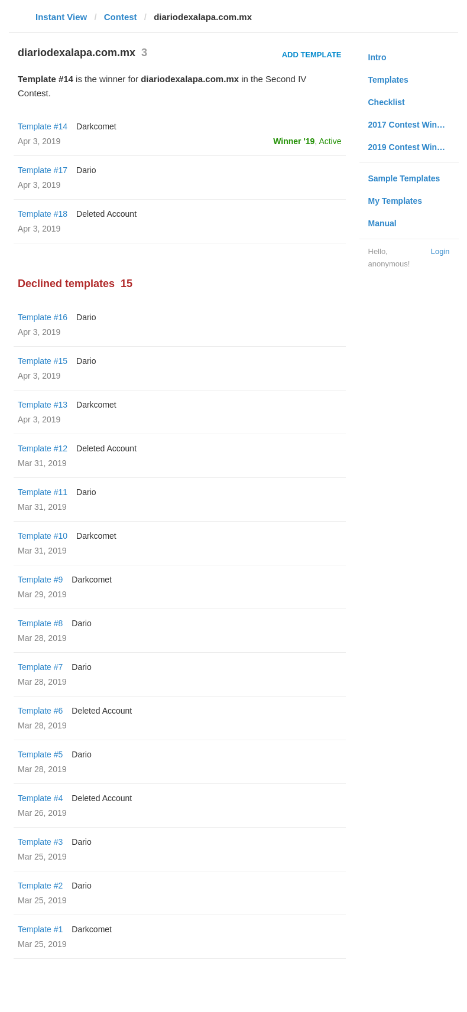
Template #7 (40, 667)
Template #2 (40, 885)
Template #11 (42, 492)
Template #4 (40, 798)
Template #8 (40, 623)
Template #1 (40, 929)
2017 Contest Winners (411, 124)
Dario (86, 170)
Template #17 (42, 170)
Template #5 (40, 754)
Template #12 (42, 448)
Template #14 (42, 126)
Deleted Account (106, 214)
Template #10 (42, 536)
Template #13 (42, 404)
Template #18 (42, 214)
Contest (120, 17)
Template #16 (42, 317)
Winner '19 (293, 141)
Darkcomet (96, 126)
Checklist (386, 102)
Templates (388, 79)
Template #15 (42, 361)
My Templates (395, 201)
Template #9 (40, 579)
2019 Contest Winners (411, 147)
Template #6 (40, 710)
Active (330, 141)
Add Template (312, 54)
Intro (377, 57)
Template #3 (40, 842)
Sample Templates (404, 178)
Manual (382, 223)
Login (440, 251)
